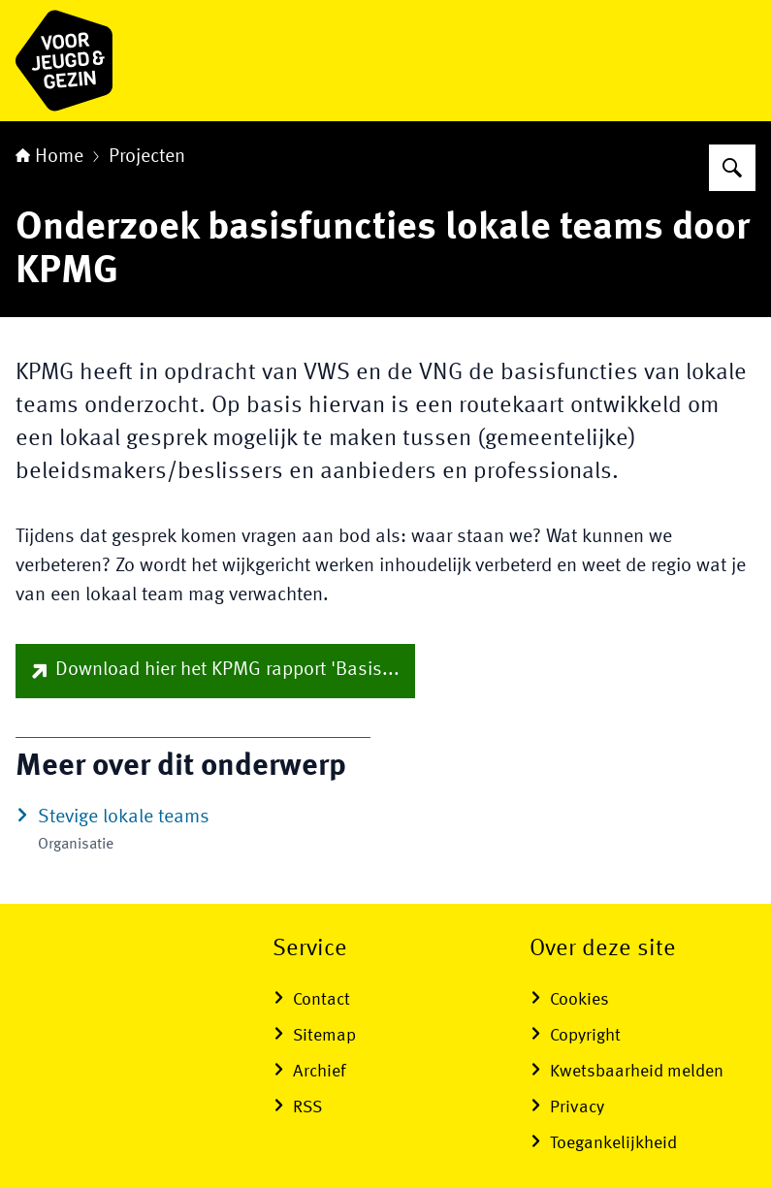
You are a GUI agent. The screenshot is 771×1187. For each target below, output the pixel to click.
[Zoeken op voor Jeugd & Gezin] (732, 167)
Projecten (147, 157)
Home (49, 157)
